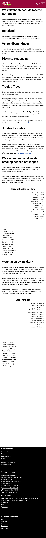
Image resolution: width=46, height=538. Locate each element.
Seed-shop (4, 528)
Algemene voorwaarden (24, 153)
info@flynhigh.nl (12, 492)
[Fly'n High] (6, 3)
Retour (3, 454)
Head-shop (4, 524)
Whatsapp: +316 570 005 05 (10, 488)
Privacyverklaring (6, 464)
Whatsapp (5, 507)
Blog (2, 519)
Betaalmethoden (6, 456)
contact (26, 123)
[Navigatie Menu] (43, 3)
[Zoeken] (39, 3)
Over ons (4, 521)
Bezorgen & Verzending (8, 452)
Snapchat (5, 504)
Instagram (5, 502)
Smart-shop (4, 526)
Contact (3, 458)
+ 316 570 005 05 (15, 490)
